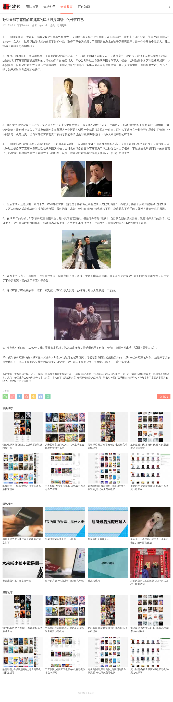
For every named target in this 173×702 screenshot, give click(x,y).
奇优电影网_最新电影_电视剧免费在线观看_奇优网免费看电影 (108, 472)
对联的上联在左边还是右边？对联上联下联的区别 (150, 566)
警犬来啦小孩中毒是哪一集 (23, 565)
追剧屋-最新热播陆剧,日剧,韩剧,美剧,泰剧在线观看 (150, 430)
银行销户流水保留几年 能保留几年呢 (65, 565)
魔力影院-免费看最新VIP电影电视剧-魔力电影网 (150, 472)
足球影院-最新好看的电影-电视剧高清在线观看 (108, 430)
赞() (163, 396)
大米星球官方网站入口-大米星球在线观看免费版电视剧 (65, 430)
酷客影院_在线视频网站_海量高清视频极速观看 (23, 472)
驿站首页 (32, 6)
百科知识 (84, 6)
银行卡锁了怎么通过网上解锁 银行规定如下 (23, 525)
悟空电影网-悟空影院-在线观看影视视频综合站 (23, 430)
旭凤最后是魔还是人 (108, 524)
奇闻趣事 (66, 6)
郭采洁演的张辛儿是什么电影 (65, 524)
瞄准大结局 (108, 565)
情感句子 (49, 6)
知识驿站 (132, 377)
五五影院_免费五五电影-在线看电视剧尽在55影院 (65, 472)
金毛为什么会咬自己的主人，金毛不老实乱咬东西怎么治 (150, 525)
